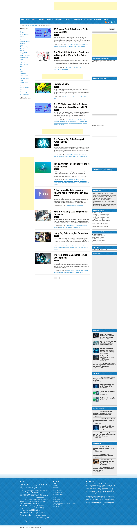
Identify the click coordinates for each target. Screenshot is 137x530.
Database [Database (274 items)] (23, 496)
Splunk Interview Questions (98, 222)
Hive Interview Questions (98, 225)
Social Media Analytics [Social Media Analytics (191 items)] (40, 515)
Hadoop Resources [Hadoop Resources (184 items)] (43, 499)
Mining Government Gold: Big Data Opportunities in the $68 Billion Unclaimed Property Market (104, 364)
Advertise (89, 19)
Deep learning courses (97, 234)
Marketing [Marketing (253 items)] (36, 503)
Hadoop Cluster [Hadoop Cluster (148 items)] (25, 499)
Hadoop (68, 19)
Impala (80, 156)
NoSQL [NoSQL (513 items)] (36, 510)
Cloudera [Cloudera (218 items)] (27, 494)
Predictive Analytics (80, 46)
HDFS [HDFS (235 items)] (26, 501)
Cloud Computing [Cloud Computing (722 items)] (32, 492)
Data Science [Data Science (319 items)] (30, 496)
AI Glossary (56, 487)
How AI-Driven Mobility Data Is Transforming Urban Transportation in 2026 (108, 343)
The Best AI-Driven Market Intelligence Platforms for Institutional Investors (102, 199)
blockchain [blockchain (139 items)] (29, 490)
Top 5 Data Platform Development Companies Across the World (103, 448)
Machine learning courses (98, 235)
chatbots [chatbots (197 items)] (22, 492)
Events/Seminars (24, 57)
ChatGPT (22, 45)
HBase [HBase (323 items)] (22, 501)
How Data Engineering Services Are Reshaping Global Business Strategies (107, 350)
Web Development (24, 94)
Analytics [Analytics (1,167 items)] (25, 484)
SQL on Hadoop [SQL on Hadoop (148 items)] (33, 518)
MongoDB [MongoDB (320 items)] (29, 510)
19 (65, 278)
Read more (112, 504)
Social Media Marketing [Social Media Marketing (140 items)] (24, 518)
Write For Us (56, 506)
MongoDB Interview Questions (99, 219)
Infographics (23, 73)
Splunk (62, 124)
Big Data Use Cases (24, 38)
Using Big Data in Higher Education (71, 233)
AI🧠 (33, 19)
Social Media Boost (57, 501)
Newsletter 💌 (97, 19)
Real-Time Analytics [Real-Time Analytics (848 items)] (33, 514)
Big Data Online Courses (98, 238)
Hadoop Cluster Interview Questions (101, 215)
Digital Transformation (25, 55)
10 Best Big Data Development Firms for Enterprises (103, 454)
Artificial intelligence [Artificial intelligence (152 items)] (34, 485)
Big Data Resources (58, 492)
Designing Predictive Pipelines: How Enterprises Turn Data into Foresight (107, 335)
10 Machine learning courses (99, 241)
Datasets (106, 19)
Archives (94, 249)
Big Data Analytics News (31, 25)
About (28, 19)
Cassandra (61, 121)
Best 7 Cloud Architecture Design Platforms (103, 193)
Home (22, 19)
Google (21, 61)
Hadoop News (57, 46)
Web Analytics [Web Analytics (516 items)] (43, 518)
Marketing (22, 80)
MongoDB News (72, 46)
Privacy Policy (56, 499)
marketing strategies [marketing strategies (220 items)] (30, 508)
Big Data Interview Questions (99, 212)
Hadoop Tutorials (68, 156)
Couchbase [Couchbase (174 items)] (33, 494)
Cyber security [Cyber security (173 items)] (40, 494)
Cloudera (74, 121)
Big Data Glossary (79, 19)
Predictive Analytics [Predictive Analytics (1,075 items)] (30, 512)
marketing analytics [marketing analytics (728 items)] (29, 505)
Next (69, 278)
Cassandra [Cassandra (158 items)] (44, 490)
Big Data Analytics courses (98, 240)
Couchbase (79, 121)
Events (54, 497)
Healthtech (22, 68)
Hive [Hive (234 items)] (29, 501)
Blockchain (22, 39)
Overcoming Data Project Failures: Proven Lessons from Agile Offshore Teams (103, 468)
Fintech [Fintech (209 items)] (35, 498)
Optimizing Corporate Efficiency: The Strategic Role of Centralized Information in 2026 (104, 196)
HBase (74, 156)
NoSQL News (65, 69)
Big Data (49, 19)
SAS (59, 124)
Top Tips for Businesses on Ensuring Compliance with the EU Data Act (107, 357)
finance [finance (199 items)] (31, 498)
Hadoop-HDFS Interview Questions (100, 214)
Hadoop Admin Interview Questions (100, 217)
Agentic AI (22, 31)
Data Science (59, 19)
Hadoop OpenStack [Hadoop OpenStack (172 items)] (33, 499)
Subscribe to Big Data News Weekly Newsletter (64, 503)
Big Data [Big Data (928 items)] (43, 484)
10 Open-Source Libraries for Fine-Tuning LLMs (107, 385)
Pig (20, 85)
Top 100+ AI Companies (59, 505)
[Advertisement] (85, 6)
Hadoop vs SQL (61, 84)
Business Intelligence (72, 96)
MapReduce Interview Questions (100, 226)
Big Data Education (57, 489)
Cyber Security (23, 52)
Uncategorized (23, 92)
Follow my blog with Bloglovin (27, 521)
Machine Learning (64, 46)
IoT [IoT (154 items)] (32, 501)
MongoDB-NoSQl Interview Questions (101, 220)
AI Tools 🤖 (41, 19)
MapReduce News (66, 182)
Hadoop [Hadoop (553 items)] (40, 498)
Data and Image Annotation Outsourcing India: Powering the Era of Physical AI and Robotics (104, 205)
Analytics (67, 44)
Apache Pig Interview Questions (100, 223)
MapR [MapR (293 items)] (22, 503)
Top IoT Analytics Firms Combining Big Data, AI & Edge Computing (107, 461)
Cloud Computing (78, 44)
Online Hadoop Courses (98, 237)
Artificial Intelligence (69, 67)
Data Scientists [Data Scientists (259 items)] (40, 496)
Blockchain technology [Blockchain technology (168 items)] (36, 490)
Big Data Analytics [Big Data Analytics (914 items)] (29, 487)
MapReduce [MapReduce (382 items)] (28, 503)
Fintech (21, 59)
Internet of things (83, 181)
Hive (77, 156)
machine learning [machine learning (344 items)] (39, 501)
